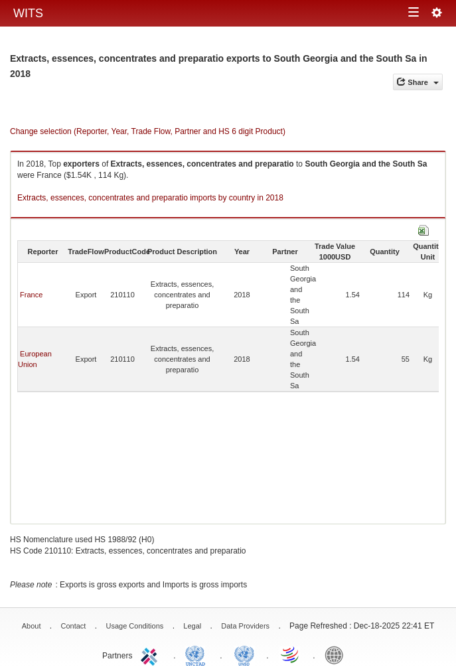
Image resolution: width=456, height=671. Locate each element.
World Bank (337, 654)
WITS (28, 13)
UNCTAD (198, 654)
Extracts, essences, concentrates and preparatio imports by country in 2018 (150, 197)
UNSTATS (244, 654)
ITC (151, 654)
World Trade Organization (290, 654)
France (31, 295)
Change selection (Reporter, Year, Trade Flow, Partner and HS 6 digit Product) (147, 131)
